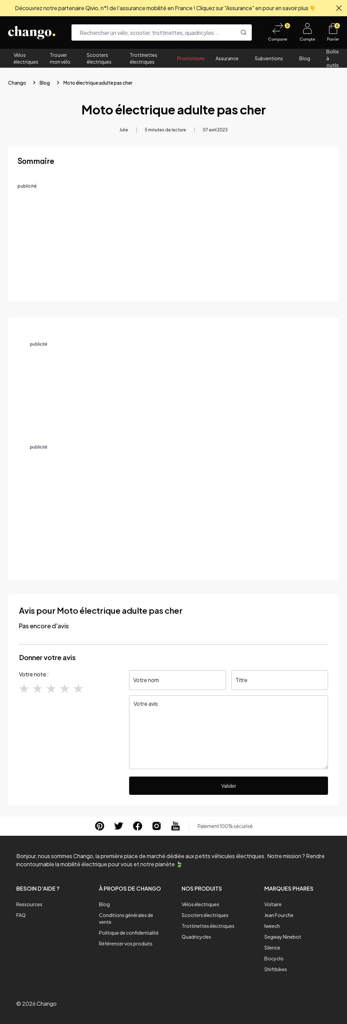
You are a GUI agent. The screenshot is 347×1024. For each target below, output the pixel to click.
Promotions (191, 58)
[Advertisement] (173, 244)
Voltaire (273, 904)
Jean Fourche (278, 915)
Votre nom (146, 679)
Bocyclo (274, 958)
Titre (241, 679)
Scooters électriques (99, 58)
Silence (272, 947)
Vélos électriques (26, 58)
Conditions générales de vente (126, 918)
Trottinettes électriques (143, 58)
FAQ (21, 915)
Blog (304, 58)
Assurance (227, 58)
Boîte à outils (332, 58)
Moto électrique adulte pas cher (97, 83)
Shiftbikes (275, 969)
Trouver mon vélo (60, 58)
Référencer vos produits (125, 943)
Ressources (29, 904)
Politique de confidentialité (129, 933)
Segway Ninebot (282, 937)
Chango (17, 83)
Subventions (269, 58)
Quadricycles (196, 937)
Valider (228, 786)
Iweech (272, 926)
